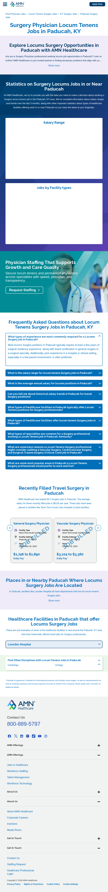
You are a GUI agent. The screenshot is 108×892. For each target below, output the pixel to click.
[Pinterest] (27, 736)
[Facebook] (9, 736)
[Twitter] (15, 736)
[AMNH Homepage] (17, 4)
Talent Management (18, 777)
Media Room (14, 830)
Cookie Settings (70, 884)
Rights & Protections (33, 884)
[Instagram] (45, 736)
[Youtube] (39, 736)
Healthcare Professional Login (20, 872)
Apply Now (97, 4)
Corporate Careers (17, 817)
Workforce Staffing (17, 771)
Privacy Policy (13, 884)
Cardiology (13, 665)
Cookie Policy (53, 884)
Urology (59, 665)
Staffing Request (16, 864)
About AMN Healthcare (20, 811)
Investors (12, 823)
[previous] (10, 528)
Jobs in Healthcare (17, 765)
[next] (98, 528)
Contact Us (13, 858)
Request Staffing (22, 290)
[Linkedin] (21, 736)
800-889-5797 (23, 724)
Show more (54, 65)
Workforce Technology (19, 783)
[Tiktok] (33, 736)
